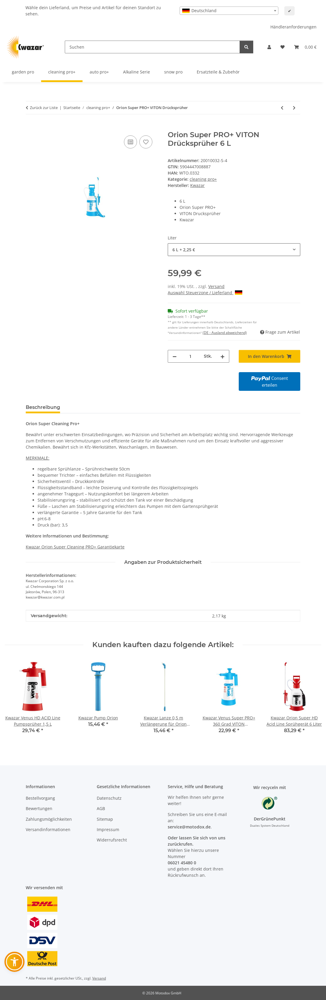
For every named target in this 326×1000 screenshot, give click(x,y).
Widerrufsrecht (112, 840)
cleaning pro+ (203, 179)
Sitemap (105, 819)
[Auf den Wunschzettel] (145, 141)
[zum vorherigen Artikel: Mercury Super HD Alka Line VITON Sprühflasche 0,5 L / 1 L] (282, 107)
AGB (101, 808)
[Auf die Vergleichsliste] (130, 141)
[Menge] (190, 356)
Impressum (108, 829)
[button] (269, 47)
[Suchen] (152, 47)
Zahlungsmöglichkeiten (49, 819)
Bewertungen (39, 808)
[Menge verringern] (174, 356)
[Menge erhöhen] (222, 356)
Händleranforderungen (293, 27)
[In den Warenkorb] (30, 127)
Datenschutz (109, 798)
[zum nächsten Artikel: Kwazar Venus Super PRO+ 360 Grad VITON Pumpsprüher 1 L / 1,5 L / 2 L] (294, 107)
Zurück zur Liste (44, 107)
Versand (216, 286)
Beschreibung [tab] (43, 407)
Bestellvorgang (40, 798)
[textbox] (229, 11)
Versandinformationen (48, 829)
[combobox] (229, 11)
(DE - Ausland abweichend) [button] (225, 332)
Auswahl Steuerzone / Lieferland (205, 292)
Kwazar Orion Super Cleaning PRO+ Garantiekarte (75, 547)
